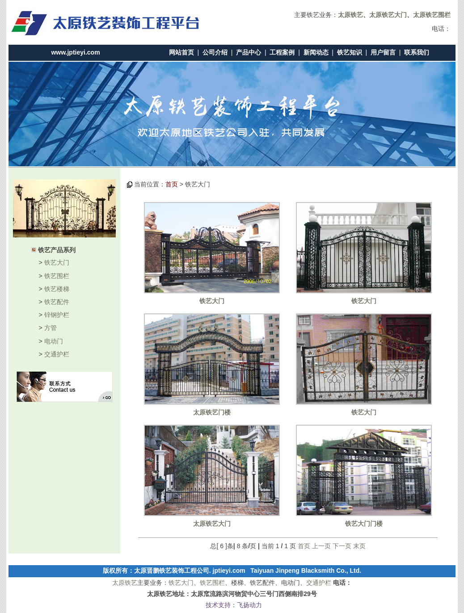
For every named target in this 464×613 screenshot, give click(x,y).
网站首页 (181, 52)
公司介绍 (215, 52)
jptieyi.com (229, 570)
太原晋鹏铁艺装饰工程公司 (171, 570)
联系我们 (416, 52)
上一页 (321, 546)
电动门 (53, 341)
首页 (171, 184)
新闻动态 (316, 52)
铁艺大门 (56, 262)
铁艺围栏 (56, 275)
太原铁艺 (124, 582)
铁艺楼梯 (56, 288)
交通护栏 (56, 354)
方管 (50, 327)
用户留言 (383, 52)
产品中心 (248, 52)
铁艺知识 (349, 52)
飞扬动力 (249, 605)
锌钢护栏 (56, 314)
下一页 (342, 546)
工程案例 (282, 52)
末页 (359, 546)
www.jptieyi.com (75, 52)
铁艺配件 (56, 301)
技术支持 (218, 605)
